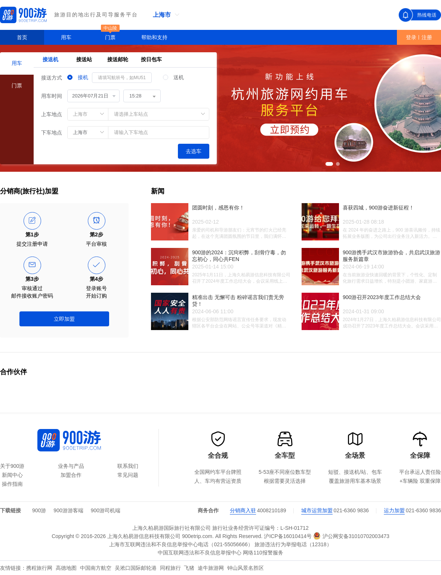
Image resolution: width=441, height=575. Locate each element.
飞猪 (190, 568)
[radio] (77, 78)
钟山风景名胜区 (245, 568)
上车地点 (51, 114)
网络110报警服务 (263, 553)
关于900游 (12, 466)
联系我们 (127, 466)
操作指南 (12, 484)
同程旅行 (171, 568)
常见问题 (127, 475)
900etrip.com (197, 536)
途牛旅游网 (211, 568)
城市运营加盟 (317, 510)
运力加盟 (394, 510)
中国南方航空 (96, 568)
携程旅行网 (40, 568)
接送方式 (51, 78)
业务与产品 (71, 466)
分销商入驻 (243, 510)
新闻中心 (12, 475)
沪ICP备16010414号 (288, 536)
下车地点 (51, 133)
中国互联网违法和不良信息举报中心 (199, 553)
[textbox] (158, 132)
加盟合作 (71, 475)
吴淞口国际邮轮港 (136, 568)
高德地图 (67, 568)
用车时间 (51, 96)
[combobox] (138, 132)
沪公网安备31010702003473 (351, 536)
